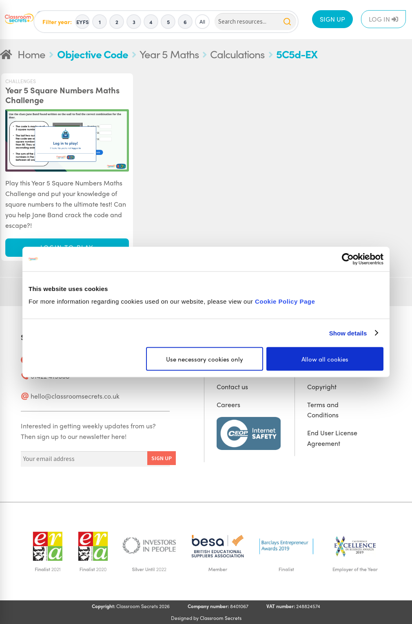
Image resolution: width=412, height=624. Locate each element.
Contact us (232, 386)
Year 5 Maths (169, 54)
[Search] (255, 22)
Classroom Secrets (220, 618)
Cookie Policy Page (285, 301)
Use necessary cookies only (204, 359)
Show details (348, 332)
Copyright (322, 386)
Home (31, 54)
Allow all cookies (324, 359)
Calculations (237, 54)
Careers (228, 404)
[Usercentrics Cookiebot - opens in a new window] (347, 259)
